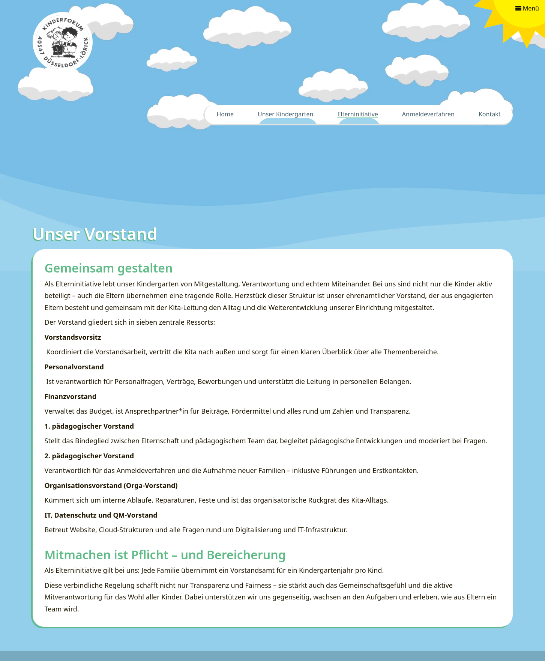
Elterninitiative (357, 114)
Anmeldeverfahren (428, 114)
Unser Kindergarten (285, 114)
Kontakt (490, 114)
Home (225, 114)
